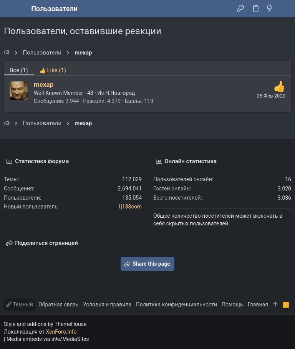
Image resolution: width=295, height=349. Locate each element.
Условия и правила (107, 304)
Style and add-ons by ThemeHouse (45, 324)
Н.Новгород (120, 93)
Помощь (232, 304)
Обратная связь (58, 304)
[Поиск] (283, 9)
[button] (11, 9)
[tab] (53, 68)
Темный (19, 304)
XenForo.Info (61, 332)
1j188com (130, 206)
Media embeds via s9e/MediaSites (48, 339)
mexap (43, 84)
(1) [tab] (19, 70)
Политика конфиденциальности (176, 304)
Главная (258, 304)
